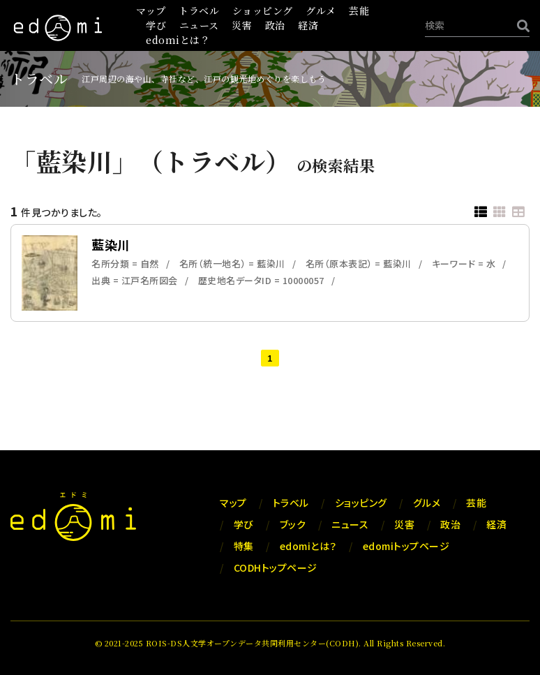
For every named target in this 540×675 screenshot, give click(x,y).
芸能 (359, 10)
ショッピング (262, 10)
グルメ (321, 10)
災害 (242, 25)
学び (156, 25)
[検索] (520, 25)
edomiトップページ (406, 546)
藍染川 (110, 244)
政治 (275, 25)
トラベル (199, 10)
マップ (151, 10)
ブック (293, 524)
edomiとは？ (178, 40)
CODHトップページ (275, 567)
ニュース (199, 25)
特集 (244, 546)
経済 (308, 25)
